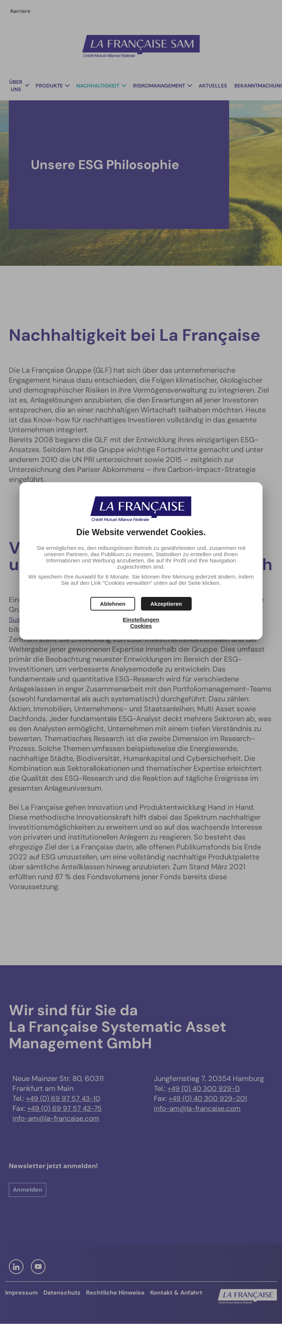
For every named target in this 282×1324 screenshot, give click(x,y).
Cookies (141, 626)
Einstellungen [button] (141, 619)
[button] (166, 604)
